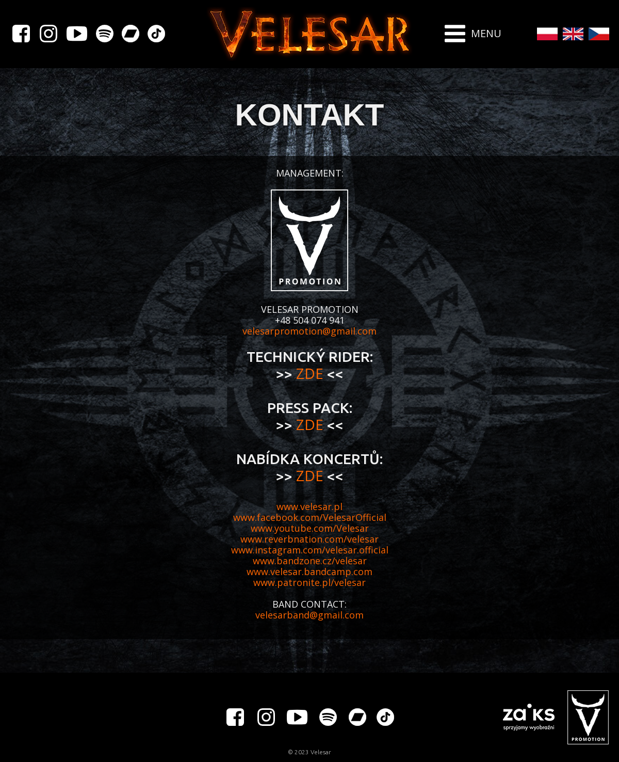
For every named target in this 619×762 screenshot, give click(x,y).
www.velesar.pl (309, 506)
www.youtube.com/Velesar (310, 528)
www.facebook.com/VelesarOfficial (309, 517)
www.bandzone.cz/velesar (310, 560)
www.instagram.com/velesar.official (309, 550)
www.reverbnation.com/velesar (309, 539)
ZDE (311, 373)
